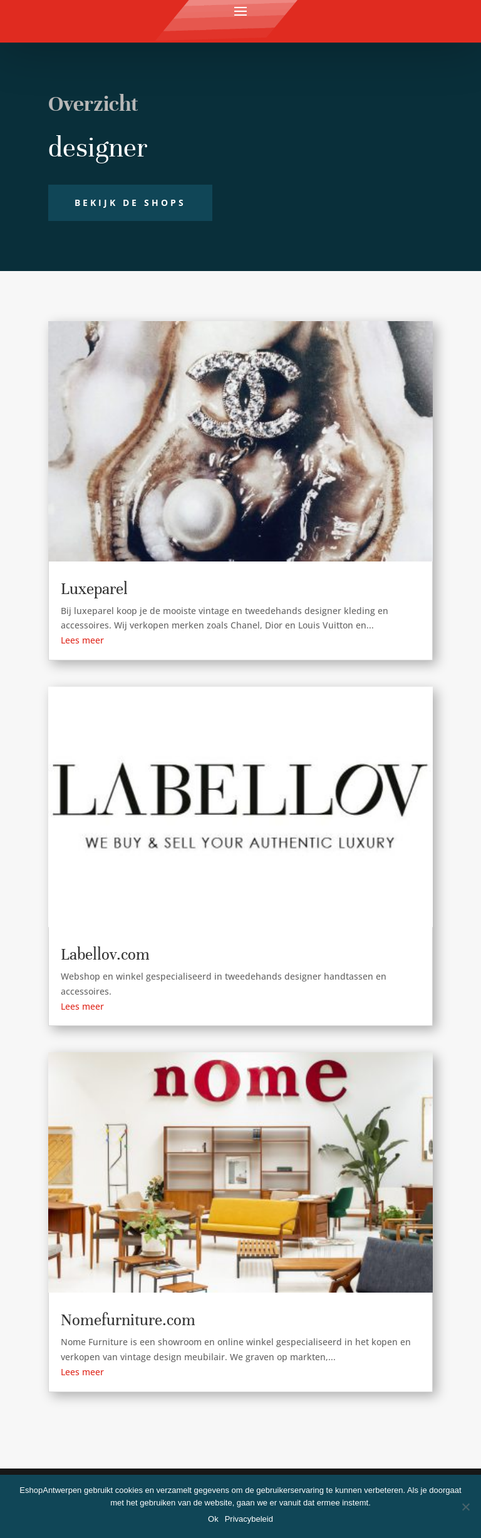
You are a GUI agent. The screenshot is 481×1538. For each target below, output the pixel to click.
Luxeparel (94, 588)
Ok (213, 1519)
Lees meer (82, 640)
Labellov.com (105, 954)
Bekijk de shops (130, 202)
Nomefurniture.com (128, 1320)
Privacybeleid (249, 1519)
